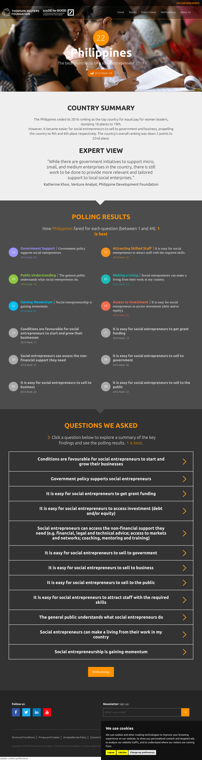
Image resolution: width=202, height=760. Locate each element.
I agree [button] (110, 752)
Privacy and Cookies (49, 737)
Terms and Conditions (23, 737)
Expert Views (148, 12)
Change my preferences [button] (142, 752)
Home (120, 12)
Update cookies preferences (14, 758)
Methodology (168, 12)
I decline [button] (122, 752)
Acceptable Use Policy (74, 737)
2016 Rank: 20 (101, 73)
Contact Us (96, 737)
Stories (133, 12)
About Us (186, 12)
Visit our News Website (187, 3)
